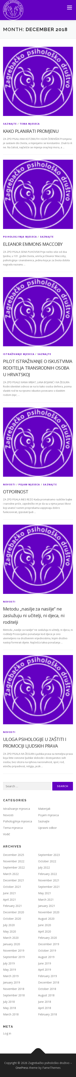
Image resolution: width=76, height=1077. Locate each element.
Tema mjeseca (30, 123)
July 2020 (9, 925)
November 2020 (48, 912)
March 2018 (11, 1014)
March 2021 (46, 899)
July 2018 (9, 1002)
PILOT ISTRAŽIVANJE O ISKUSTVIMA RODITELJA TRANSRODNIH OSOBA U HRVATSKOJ (37, 367)
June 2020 (44, 925)
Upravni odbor (47, 828)
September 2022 (14, 867)
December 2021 (13, 880)
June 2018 (44, 1002)
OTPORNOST (15, 492)
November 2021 (48, 880)
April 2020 (44, 931)
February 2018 (47, 1014)
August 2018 (46, 995)
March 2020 (11, 938)
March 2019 (11, 976)
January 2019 (11, 982)
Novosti (9, 484)
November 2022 (13, 861)
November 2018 (13, 989)
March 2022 (11, 874)
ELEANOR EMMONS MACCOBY (33, 244)
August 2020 (46, 919)
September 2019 (14, 957)
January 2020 (11, 944)
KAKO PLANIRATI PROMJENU (31, 131)
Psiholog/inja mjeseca (20, 236)
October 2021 (12, 887)
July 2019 (9, 963)
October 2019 (47, 950)
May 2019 (9, 969)
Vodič (6, 834)
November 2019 (13, 950)
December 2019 (48, 944)
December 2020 (13, 912)
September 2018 (14, 995)
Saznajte (10, 123)
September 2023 (49, 855)
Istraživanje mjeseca (18, 354)
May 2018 (9, 1008)
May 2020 (9, 931)
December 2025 (13, 855)
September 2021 (49, 887)
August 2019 (46, 957)
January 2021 (46, 906)
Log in (7, 1033)
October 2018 (47, 989)
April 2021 (9, 899)
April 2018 (44, 1008)
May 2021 (44, 893)
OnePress (22, 1068)
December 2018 (48, 982)
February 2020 (47, 938)
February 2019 (47, 976)
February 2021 (12, 906)
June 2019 (44, 963)
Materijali (44, 809)
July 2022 (44, 867)
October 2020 (12, 919)
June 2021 (9, 893)
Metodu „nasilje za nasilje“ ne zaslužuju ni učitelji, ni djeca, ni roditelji (33, 615)
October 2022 (47, 861)
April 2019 (44, 969)
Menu (69, 7)
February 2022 (47, 874)
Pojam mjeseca (29, 484)
